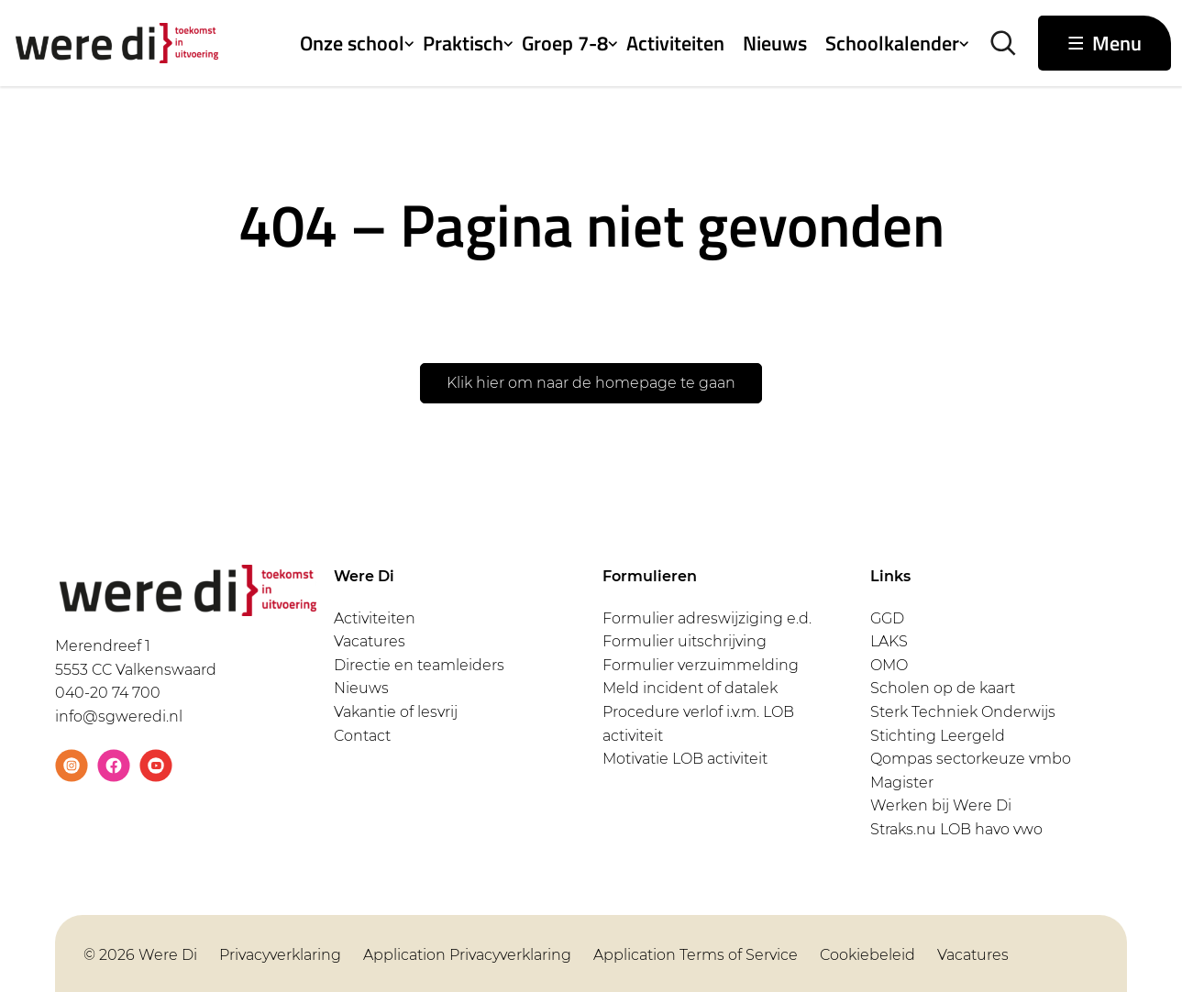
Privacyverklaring (280, 955)
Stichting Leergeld (937, 735)
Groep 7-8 (565, 43)
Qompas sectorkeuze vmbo (970, 758)
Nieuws (775, 43)
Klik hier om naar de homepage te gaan (591, 382)
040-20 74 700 (107, 692)
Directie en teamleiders (419, 665)
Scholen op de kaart (942, 688)
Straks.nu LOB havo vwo (956, 829)
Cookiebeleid (867, 955)
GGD (887, 618)
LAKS (889, 641)
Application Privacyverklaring (467, 955)
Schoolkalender (892, 43)
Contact (362, 735)
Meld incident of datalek (690, 688)
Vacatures (369, 641)
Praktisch (463, 43)
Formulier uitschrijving (684, 641)
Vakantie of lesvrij (396, 712)
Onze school (352, 43)
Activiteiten (675, 43)
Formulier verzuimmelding (700, 665)
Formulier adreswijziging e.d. (707, 618)
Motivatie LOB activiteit (685, 758)
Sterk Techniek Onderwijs (962, 712)
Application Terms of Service (695, 955)
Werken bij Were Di (940, 805)
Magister (901, 782)
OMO (889, 665)
